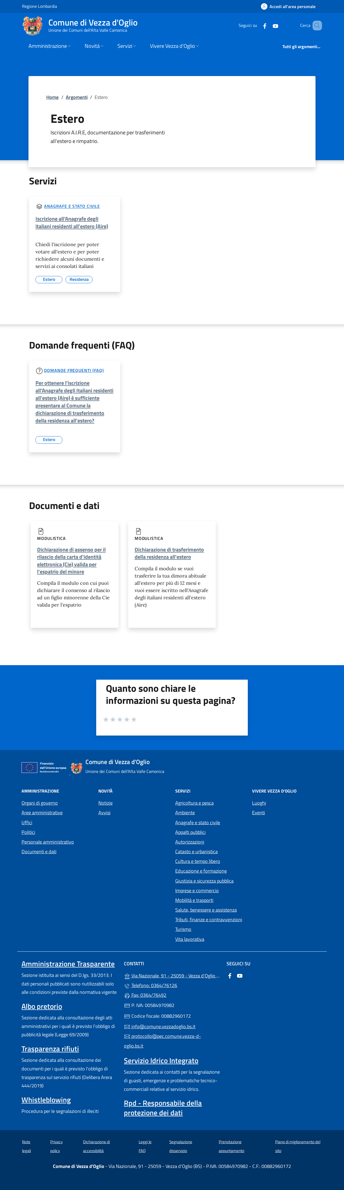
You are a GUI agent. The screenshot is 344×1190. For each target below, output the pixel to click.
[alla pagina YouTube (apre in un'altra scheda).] (267, 25)
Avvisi (104, 812)
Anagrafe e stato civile (72, 206)
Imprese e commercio (197, 890)
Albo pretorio (42, 1006)
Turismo (183, 929)
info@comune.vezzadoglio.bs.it (159, 1026)
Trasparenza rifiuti (50, 1048)
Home (52, 97)
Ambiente (185, 812)
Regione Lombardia (39, 6)
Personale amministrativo (48, 841)
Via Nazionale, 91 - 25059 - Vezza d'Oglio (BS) (172, 975)
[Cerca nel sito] (315, 25)
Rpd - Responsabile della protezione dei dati (163, 1107)
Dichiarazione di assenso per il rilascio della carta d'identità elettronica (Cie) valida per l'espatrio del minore (71, 560)
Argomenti (77, 97)
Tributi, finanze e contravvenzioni (208, 919)
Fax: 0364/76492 (145, 995)
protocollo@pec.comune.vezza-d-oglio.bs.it (162, 1041)
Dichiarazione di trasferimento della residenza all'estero (169, 553)
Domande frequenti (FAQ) (74, 370)
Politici (28, 832)
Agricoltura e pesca (194, 803)
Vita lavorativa (189, 939)
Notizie (105, 803)
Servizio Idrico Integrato (161, 1060)
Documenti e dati (39, 851)
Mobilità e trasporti (194, 900)
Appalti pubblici (190, 832)
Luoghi (259, 803)
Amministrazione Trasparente (68, 963)
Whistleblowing (46, 1099)
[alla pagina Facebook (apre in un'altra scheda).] (257, 25)
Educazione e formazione (201, 870)
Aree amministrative (42, 812)
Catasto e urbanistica (196, 851)
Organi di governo (40, 803)
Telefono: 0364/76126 (150, 985)
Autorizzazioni (189, 841)
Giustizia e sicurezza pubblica (204, 880)
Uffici (27, 822)
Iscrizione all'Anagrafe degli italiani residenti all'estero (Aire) (71, 222)
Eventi (258, 812)
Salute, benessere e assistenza (206, 909)
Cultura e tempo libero (197, 861)
